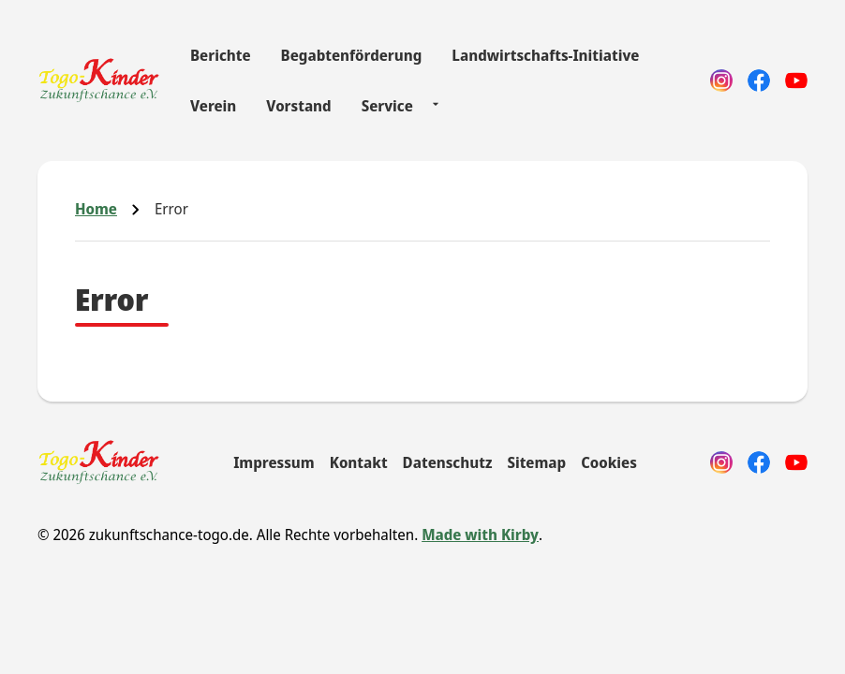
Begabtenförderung (351, 55)
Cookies (609, 462)
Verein (213, 105)
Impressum (274, 462)
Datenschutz (448, 462)
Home (96, 208)
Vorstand (298, 105)
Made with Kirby (480, 534)
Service (387, 105)
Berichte (220, 55)
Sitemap (536, 462)
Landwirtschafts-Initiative (545, 55)
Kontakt (359, 462)
